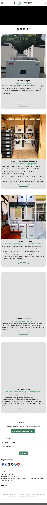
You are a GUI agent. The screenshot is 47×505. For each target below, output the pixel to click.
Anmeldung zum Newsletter (22, 431)
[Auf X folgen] (12, 464)
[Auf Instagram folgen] (6, 464)
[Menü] (2, 3)
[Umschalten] (3, 438)
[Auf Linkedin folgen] (15, 464)
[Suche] (45, 3)
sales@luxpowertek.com (12, 472)
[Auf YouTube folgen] (18, 464)
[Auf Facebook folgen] (2, 464)
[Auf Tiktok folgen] (9, 464)
